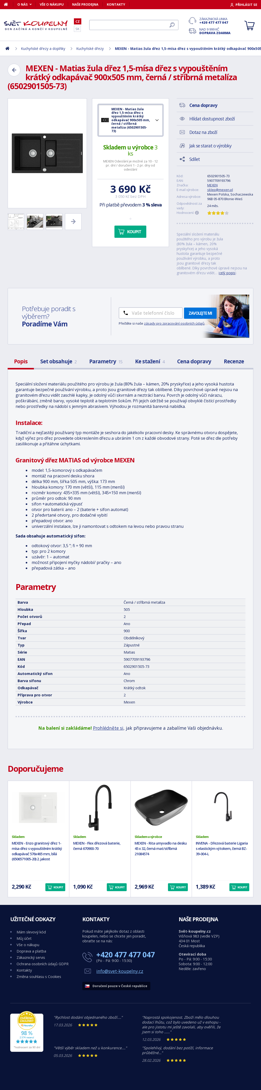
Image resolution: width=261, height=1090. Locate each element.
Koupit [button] (58, 887)
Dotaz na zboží (203, 132)
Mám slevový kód (31, 932)
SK (77, 28)
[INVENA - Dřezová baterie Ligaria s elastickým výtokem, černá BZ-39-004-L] (222, 808)
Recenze (234, 361)
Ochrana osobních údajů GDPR (43, 963)
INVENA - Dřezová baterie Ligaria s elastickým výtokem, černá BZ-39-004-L (222, 848)
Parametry (105, 361)
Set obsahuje (58, 361)
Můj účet (24, 938)
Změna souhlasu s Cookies (39, 976)
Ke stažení (149, 361)
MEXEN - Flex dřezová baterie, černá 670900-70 (96, 846)
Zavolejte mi (200, 313)
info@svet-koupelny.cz (119, 971)
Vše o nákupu (52, 4)
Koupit (134, 231)
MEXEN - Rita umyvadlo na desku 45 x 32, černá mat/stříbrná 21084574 (161, 848)
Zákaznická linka (214, 21)
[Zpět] (14, 70)
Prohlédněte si (108, 728)
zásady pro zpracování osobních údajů (174, 323)
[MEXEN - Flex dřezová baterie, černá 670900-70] (100, 808)
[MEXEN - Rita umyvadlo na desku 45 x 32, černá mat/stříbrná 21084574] (161, 808)
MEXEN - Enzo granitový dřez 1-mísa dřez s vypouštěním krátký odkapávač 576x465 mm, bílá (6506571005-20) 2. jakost (37, 851)
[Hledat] (133, 25)
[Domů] (8, 4)
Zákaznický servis (31, 957)
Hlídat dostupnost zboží (212, 119)
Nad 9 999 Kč (214, 31)
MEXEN (212, 185)
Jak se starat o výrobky (210, 146)
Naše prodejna (85, 4)
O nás (22, 4)
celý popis (227, 272)
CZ (77, 21)
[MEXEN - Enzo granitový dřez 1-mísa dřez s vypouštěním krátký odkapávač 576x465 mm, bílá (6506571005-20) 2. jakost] (38, 808)
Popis (21, 361)
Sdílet (194, 159)
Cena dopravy (194, 361)
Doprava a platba (31, 951)
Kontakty (116, 4)
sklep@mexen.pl (220, 189)
